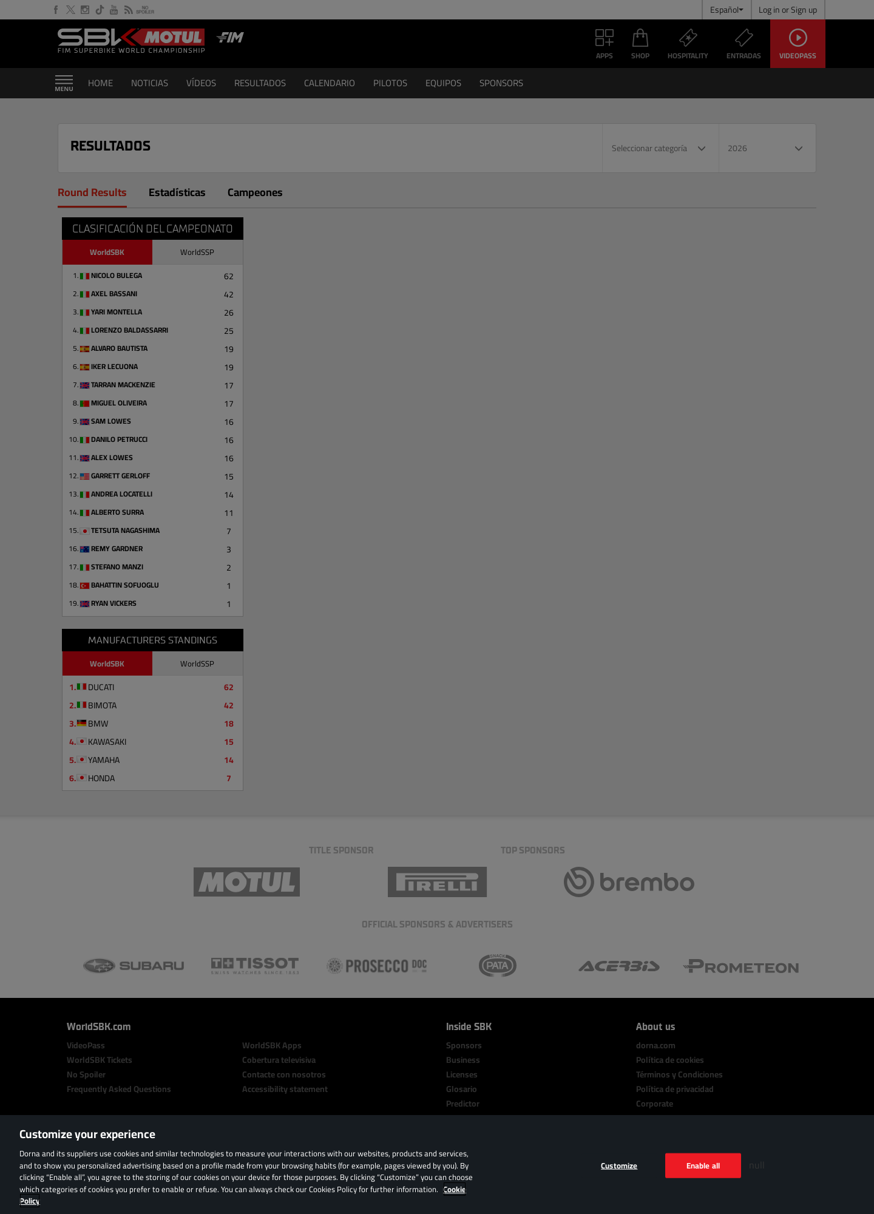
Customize (619, 1165)
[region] (437, 1164)
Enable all (703, 1165)
